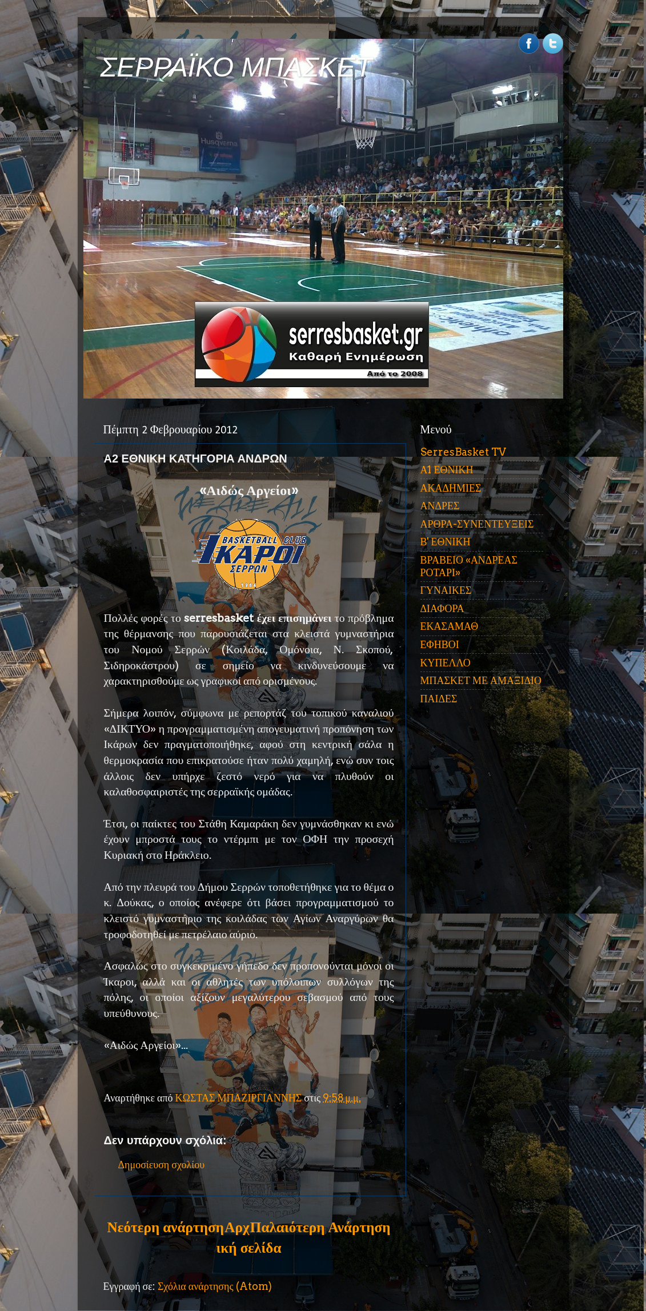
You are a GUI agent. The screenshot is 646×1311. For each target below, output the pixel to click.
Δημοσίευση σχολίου (161, 1165)
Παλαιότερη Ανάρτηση (320, 1227)
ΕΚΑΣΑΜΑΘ (449, 626)
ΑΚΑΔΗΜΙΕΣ (451, 488)
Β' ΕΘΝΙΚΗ (445, 542)
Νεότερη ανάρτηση (165, 1227)
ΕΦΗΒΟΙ (439, 644)
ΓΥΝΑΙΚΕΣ (446, 590)
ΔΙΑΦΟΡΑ (442, 608)
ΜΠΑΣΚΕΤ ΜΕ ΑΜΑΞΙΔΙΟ (481, 680)
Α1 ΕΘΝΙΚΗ (447, 470)
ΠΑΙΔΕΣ (439, 699)
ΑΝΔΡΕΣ (440, 506)
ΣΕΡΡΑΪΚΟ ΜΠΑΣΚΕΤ (236, 67)
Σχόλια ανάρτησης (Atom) (215, 1286)
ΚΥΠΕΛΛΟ (445, 663)
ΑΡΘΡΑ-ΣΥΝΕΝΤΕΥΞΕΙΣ (477, 524)
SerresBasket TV (463, 452)
